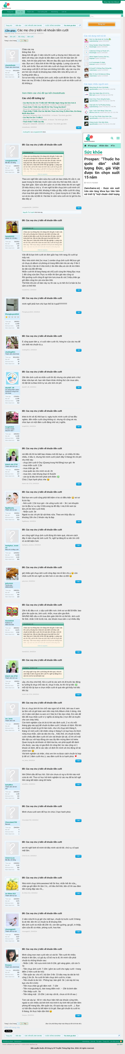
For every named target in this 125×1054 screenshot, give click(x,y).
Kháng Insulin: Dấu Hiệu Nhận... (99, 122)
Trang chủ (10, 11)
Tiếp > (25, 40)
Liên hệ (64, 11)
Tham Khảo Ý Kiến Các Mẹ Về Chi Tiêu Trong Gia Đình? (44, 107)
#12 (78, 652)
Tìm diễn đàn (8, 15)
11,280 (17, 436)
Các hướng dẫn (42, 11)
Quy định (120, 1044)
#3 (78, 290)
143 (18, 359)
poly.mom (9, 583)
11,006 (17, 398)
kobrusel (92, 64)
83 (18, 476)
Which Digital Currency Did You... (99, 56)
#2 (78, 208)
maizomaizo (93, 70)
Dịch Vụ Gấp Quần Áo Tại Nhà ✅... (100, 39)
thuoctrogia (92, 47)
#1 (78, 127)
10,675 (17, 630)
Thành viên (30, 11)
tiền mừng (21, 36)
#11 (78, 581)
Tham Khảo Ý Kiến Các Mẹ (33, 122)
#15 (78, 784)
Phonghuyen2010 (12, 314)
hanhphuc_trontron (11, 547)
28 (18, 77)
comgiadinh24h (37, 132)
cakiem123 (34, 120)
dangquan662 (36, 109)
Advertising (54, 11)
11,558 (17, 555)
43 (18, 976)
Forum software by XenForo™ (20, 1044)
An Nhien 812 (10, 894)
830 (18, 472)
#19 (78, 932)
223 (18, 172)
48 (18, 726)
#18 (78, 893)
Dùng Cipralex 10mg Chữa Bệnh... (100, 45)
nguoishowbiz (93, 89)
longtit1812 (9, 427)
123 (18, 248)
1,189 (17, 794)
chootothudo (32, 33)
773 (18, 869)
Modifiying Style (8, 1041)
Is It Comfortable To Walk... (97, 62)
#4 (78, 312)
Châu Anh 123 (36, 105)
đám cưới (30, 36)
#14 (78, 760)
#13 (78, 694)
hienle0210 (9, 621)
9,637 (17, 936)
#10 (78, 545)
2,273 (17, 168)
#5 (78, 350)
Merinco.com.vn (94, 112)
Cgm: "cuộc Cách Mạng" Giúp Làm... (100, 110)
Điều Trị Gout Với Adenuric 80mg (99, 74)
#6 (78, 387)
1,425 (17, 243)
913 (18, 403)
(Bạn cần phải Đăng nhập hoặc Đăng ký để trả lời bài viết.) (63, 1023)
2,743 (17, 592)
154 (18, 72)
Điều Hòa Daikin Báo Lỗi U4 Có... (99, 93)
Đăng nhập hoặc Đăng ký (111, 2)
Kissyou (8, 965)
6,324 (17, 515)
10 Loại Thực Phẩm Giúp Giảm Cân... (101, 116)
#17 (78, 856)
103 (18, 798)
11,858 (17, 323)
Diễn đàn (20, 12)
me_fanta (8, 719)
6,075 (17, 901)
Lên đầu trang (114, 1041)
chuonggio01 (10, 929)
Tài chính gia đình (20, 33)
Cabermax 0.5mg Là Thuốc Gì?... (99, 51)
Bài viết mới (18, 15)
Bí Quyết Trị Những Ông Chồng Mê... (101, 68)
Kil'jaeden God (36, 115)
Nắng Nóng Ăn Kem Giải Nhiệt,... (99, 87)
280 (18, 972)
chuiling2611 (27, 132)
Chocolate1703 (11, 822)
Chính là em (10, 858)
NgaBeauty (9, 508)
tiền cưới (12, 36)
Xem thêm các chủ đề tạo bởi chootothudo (43, 93)
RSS (121, 1041)
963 (18, 328)
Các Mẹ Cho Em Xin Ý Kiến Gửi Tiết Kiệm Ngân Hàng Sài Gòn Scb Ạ (49, 103)
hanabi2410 (9, 236)
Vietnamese (17, 1041)
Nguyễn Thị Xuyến (28, 212)
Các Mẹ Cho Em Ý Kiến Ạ (32, 117)
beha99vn (9, 785)
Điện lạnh (92, 95)
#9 (78, 521)
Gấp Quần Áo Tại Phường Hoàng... (100, 105)
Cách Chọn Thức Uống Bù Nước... (100, 99)
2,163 (17, 865)
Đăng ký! (101, 24)
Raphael (92, 58)
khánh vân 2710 (11, 464)
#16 (78, 820)
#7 (78, 426)
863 (18, 559)
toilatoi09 (34, 124)
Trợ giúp (98, 1041)
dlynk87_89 (9, 388)
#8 (78, 484)
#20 (78, 1015)
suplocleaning (93, 41)
